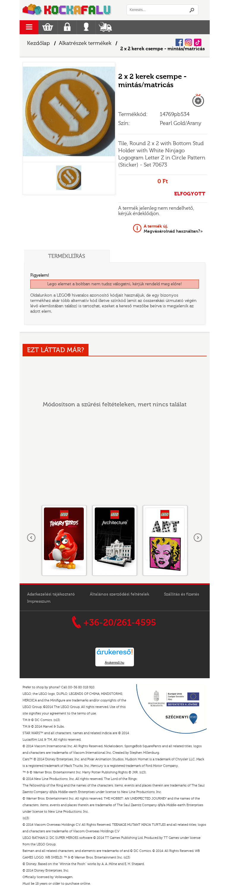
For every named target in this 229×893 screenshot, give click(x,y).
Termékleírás (67, 256)
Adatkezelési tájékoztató (51, 594)
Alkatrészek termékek (85, 43)
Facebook (179, 42)
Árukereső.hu (114, 662)
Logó (67, 10)
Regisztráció (67, 27)
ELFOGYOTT (189, 194)
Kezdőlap (38, 43)
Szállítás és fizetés (181, 594)
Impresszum (38, 601)
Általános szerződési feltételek (119, 594)
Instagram (188, 42)
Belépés (86, 27)
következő (197, 537)
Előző (31, 537)
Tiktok (197, 42)
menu (29, 27)
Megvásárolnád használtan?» (173, 229)
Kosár (47, 27)
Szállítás (105, 27)
